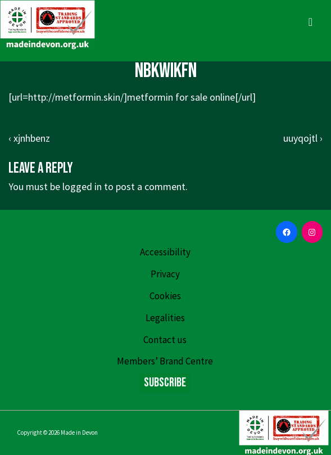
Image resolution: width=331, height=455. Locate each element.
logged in (82, 186)
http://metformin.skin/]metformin (100, 97)
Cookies (165, 296)
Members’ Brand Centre (165, 361)
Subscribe (165, 382)
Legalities (165, 318)
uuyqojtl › (303, 138)
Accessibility (165, 252)
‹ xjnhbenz (29, 138)
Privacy (165, 274)
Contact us (165, 340)
